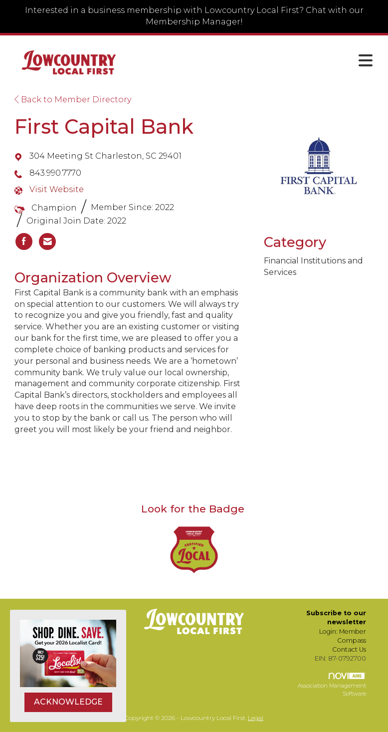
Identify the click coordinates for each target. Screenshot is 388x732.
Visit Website (56, 189)
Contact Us (349, 649)
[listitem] (23, 241)
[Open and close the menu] (254, 61)
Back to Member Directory (72, 99)
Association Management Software (332, 685)
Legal (255, 718)
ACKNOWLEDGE (68, 702)
